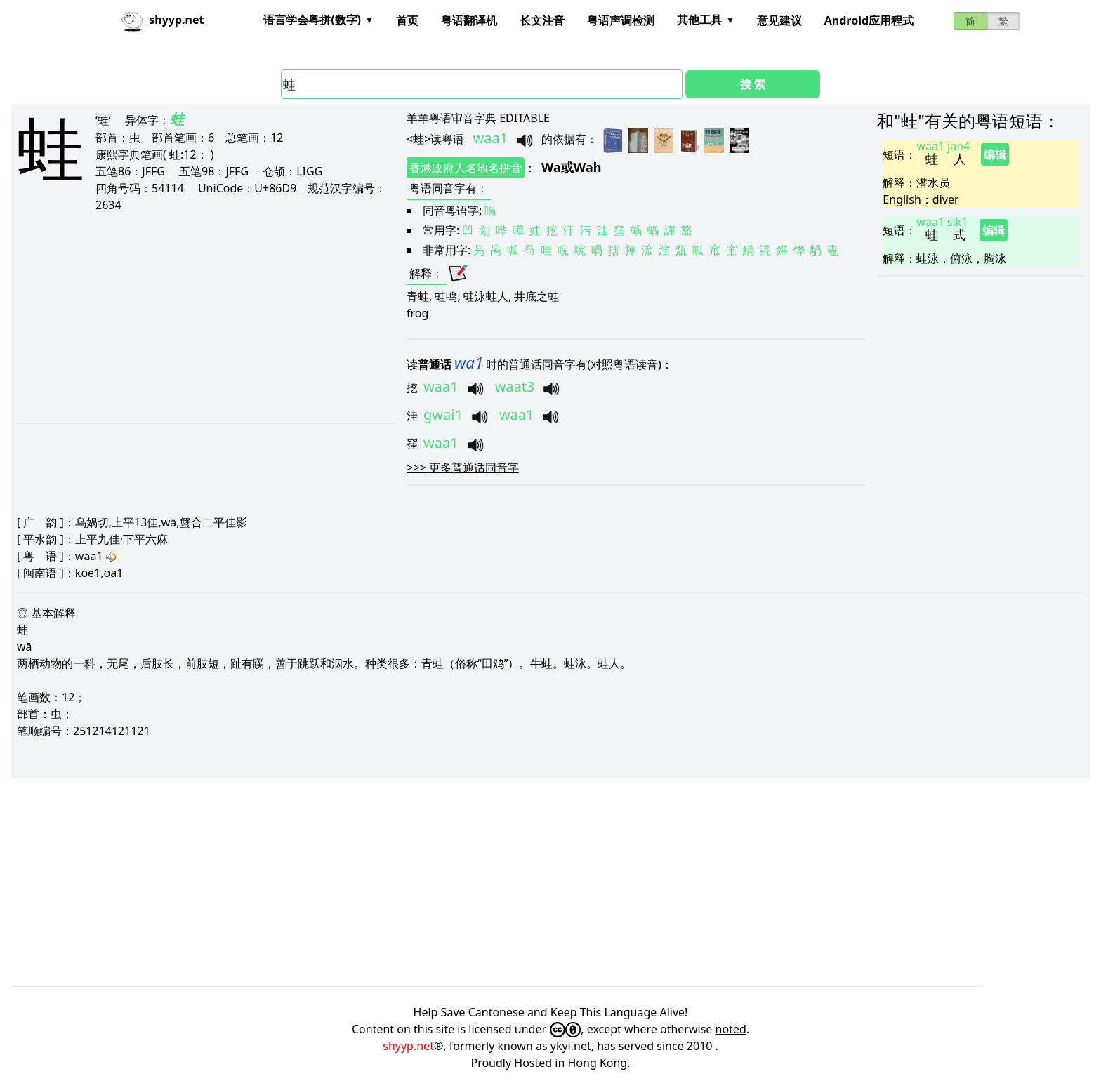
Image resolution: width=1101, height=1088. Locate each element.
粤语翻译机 (469, 20)
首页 (407, 20)
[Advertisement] (194, 317)
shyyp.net (408, 1046)
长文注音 (542, 20)
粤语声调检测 (620, 20)
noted (731, 1029)
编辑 (995, 154)
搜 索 (752, 84)
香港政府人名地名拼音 (465, 167)
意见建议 (779, 20)
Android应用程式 (869, 20)
